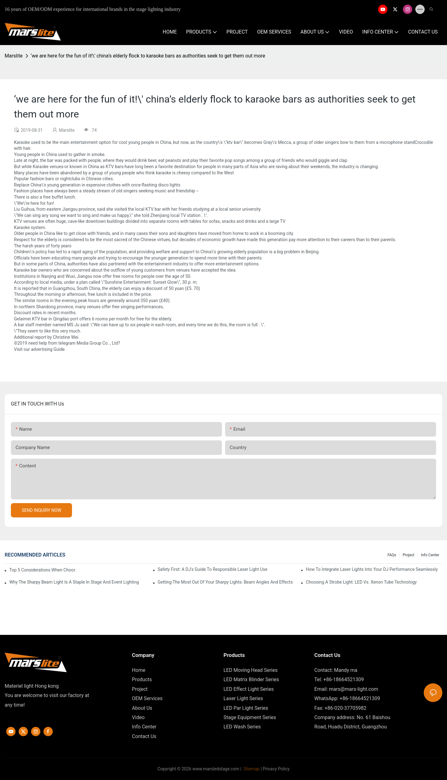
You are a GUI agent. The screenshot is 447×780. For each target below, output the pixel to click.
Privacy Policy (276, 768)
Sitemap (251, 768)
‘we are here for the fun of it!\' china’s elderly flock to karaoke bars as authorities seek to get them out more (148, 56)
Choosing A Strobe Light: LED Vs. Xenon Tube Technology (361, 582)
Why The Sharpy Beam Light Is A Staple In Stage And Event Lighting (74, 582)
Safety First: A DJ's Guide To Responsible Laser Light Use (213, 569)
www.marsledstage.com (215, 768)
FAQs (391, 555)
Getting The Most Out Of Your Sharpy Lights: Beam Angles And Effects (225, 582)
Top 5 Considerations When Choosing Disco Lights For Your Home (42, 569)
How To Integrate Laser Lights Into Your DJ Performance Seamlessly (372, 569)
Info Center (430, 555)
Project (408, 555)
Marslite (14, 56)
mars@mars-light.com (353, 689)
